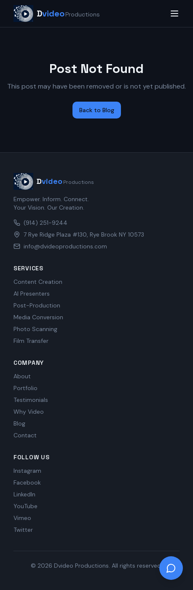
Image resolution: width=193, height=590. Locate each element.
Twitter (23, 529)
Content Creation (37, 282)
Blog (19, 423)
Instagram (27, 470)
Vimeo (22, 518)
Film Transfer (30, 341)
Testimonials (30, 400)
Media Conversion (38, 317)
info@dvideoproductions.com (60, 246)
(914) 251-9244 (40, 222)
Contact (25, 435)
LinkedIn (24, 494)
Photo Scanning (35, 329)
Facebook (27, 482)
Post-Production (36, 305)
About (22, 376)
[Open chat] (171, 568)
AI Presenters (31, 293)
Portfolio (25, 388)
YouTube (25, 506)
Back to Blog (96, 110)
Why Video (28, 411)
